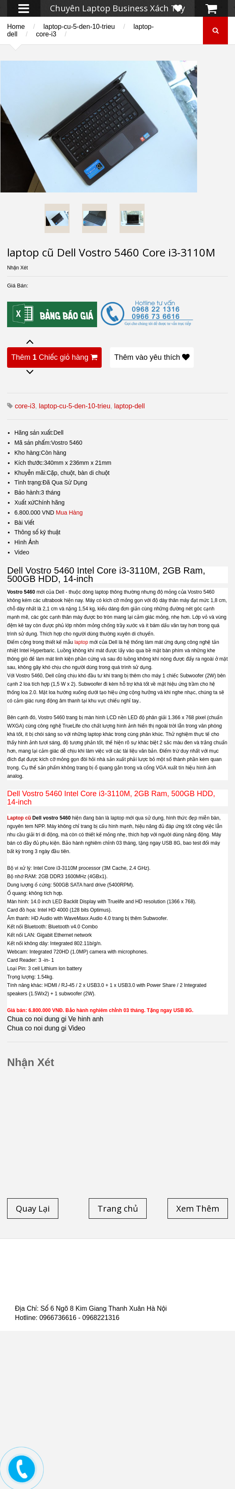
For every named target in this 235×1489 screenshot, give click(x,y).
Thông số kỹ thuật (37, 532)
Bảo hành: (27, 492)
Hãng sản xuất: (33, 432)
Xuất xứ (24, 502)
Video (21, 552)
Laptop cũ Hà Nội (152, 1271)
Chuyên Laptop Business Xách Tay (117, 8)
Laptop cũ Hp (82, 1266)
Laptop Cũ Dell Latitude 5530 (114, 1296)
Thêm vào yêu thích (152, 357)
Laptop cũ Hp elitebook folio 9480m (162, 1276)
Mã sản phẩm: (32, 442)
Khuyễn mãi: (30, 472)
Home (16, 26)
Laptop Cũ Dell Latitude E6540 (91, 1286)
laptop (81, 642)
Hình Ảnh (26, 542)
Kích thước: (29, 462)
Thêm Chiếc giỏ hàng (54, 357)
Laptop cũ (19, 818)
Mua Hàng (69, 512)
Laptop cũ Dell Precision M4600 (76, 1281)
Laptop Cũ (95, 1271)
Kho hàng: (27, 452)
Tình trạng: (28, 482)
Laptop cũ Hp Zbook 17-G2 (110, 1291)
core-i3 (46, 34)
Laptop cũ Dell (141, 1266)
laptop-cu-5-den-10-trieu (79, 26)
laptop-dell (129, 406)
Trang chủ (30, 1266)
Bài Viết (24, 522)
